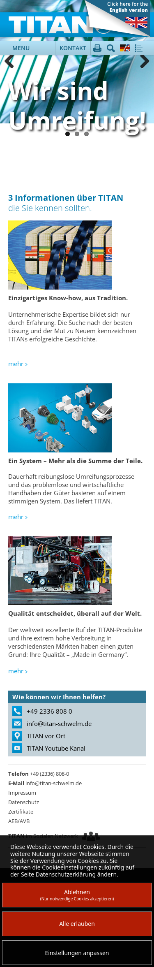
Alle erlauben (77, 924)
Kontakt (73, 48)
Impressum (22, 792)
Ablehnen (77, 895)
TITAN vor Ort (46, 736)
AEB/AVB (19, 821)
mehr (15, 363)
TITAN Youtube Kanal (56, 748)
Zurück (12, 61)
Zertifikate (20, 811)
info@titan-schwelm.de (59, 723)
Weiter (141, 61)
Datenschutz (23, 802)
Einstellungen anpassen (77, 953)
